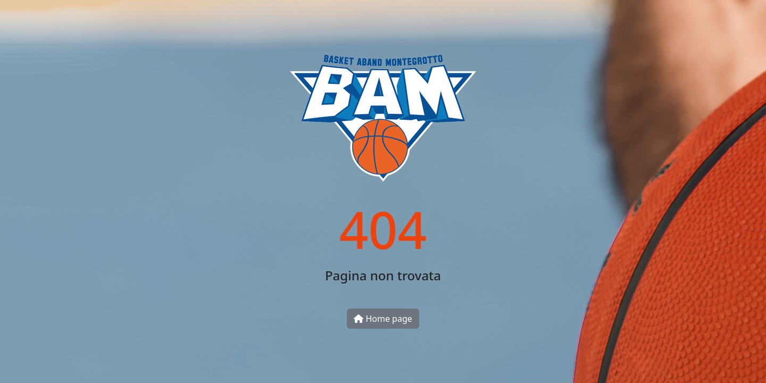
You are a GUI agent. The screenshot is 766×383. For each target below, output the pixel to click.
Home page (383, 318)
